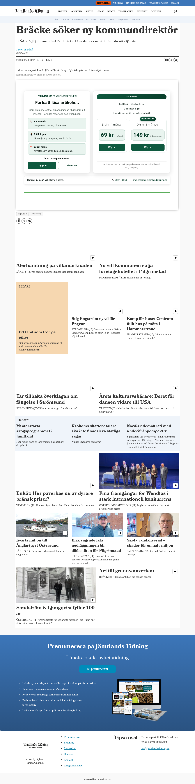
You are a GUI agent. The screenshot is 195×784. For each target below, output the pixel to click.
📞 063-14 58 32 (120, 180)
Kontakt (68, 760)
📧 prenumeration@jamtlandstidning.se (148, 180)
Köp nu (111, 147)
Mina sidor (72, 165)
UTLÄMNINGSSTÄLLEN (158, 3)
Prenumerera (72, 737)
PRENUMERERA (103, 3)
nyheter (36, 214)
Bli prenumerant (97, 669)
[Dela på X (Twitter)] (171, 60)
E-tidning (69, 743)
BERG (112, 20)
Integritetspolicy (73, 766)
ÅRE (56, 20)
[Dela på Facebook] (166, 60)
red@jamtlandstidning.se (155, 749)
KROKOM (65, 20)
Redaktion (70, 749)
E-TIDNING (156, 11)
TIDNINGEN (142, 11)
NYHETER (62, 11)
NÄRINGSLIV (76, 11)
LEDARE (100, 11)
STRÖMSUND (77, 20)
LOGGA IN (175, 3)
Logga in (42, 165)
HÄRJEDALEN (123, 20)
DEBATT (111, 11)
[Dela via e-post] (176, 60)
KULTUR (89, 11)
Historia (68, 754)
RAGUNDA (136, 20)
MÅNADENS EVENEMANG (136, 3)
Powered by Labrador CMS (97, 779)
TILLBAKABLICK (125, 11)
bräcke (22, 214)
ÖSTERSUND (91, 20)
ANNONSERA (118, 3)
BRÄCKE (103, 20)
